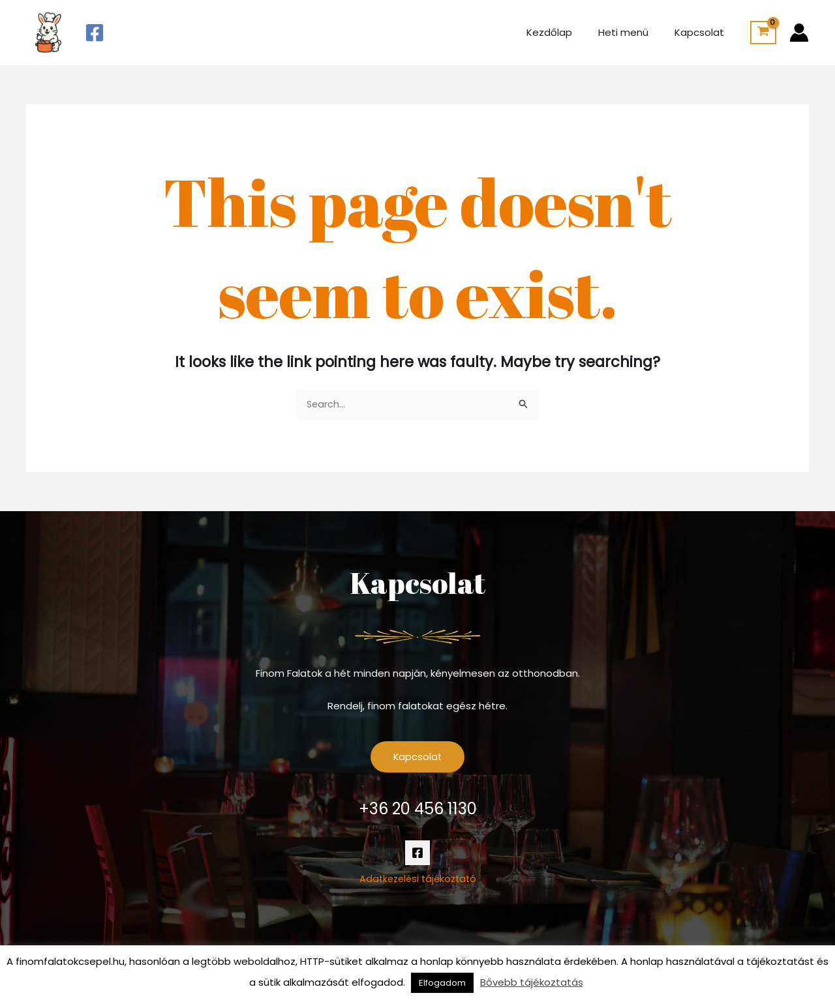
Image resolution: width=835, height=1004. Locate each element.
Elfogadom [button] (442, 983)
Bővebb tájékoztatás (531, 982)
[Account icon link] (799, 32)
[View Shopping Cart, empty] (763, 32)
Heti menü (633, 32)
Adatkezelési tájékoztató (417, 880)
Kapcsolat (702, 32)
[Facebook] (94, 32)
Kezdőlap (565, 32)
